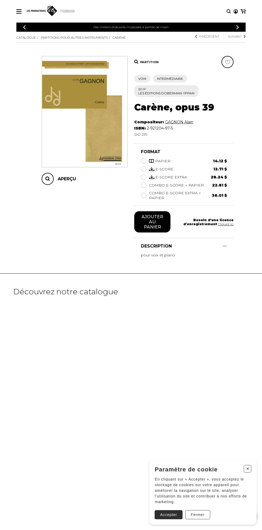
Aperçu (67, 178)
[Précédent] (24, 27)
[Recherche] (229, 11)
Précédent (207, 36)
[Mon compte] (236, 11)
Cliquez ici (226, 224)
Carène (119, 37)
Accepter (168, 515)
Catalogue (26, 37)
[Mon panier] (243, 11)
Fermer (198, 515)
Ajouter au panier (152, 222)
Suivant (237, 36)
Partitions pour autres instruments (74, 37)
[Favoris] (227, 62)
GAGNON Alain (179, 122)
